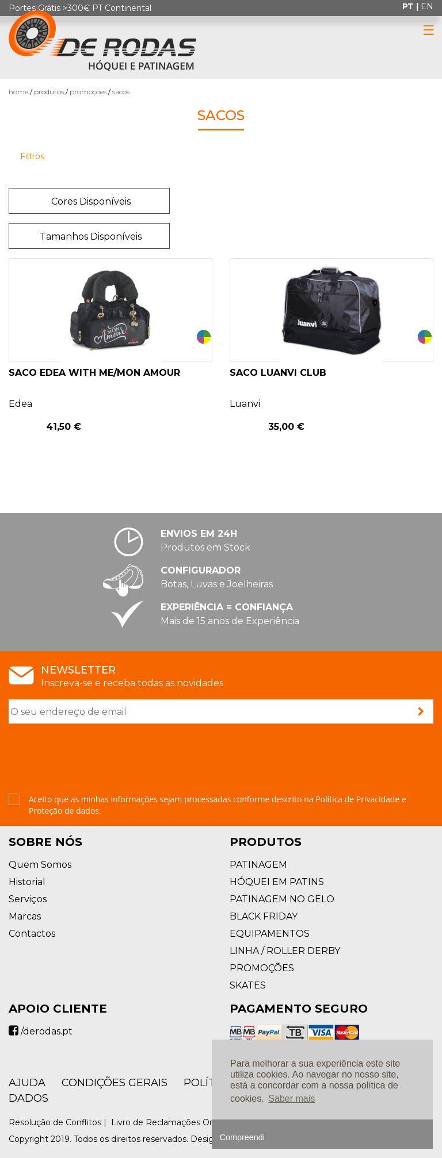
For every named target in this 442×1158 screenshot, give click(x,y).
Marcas (25, 916)
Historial (27, 881)
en (427, 6)
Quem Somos (40, 864)
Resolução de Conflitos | (59, 1122)
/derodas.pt (41, 1031)
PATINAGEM (258, 864)
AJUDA (27, 1082)
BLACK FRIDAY (264, 916)
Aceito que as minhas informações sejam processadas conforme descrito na (217, 805)
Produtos (49, 91)
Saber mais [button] (291, 1098)
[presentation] (96, 759)
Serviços (28, 899)
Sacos (120, 91)
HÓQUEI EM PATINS (277, 881)
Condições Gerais (114, 1082)
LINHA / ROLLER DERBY (285, 950)
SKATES (248, 985)
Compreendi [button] (242, 1137)
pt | (411, 6)
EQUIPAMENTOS (270, 933)
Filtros (32, 156)
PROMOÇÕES (88, 91)
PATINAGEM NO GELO (282, 899)
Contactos (32, 933)
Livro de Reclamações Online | (173, 1122)
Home (18, 91)
